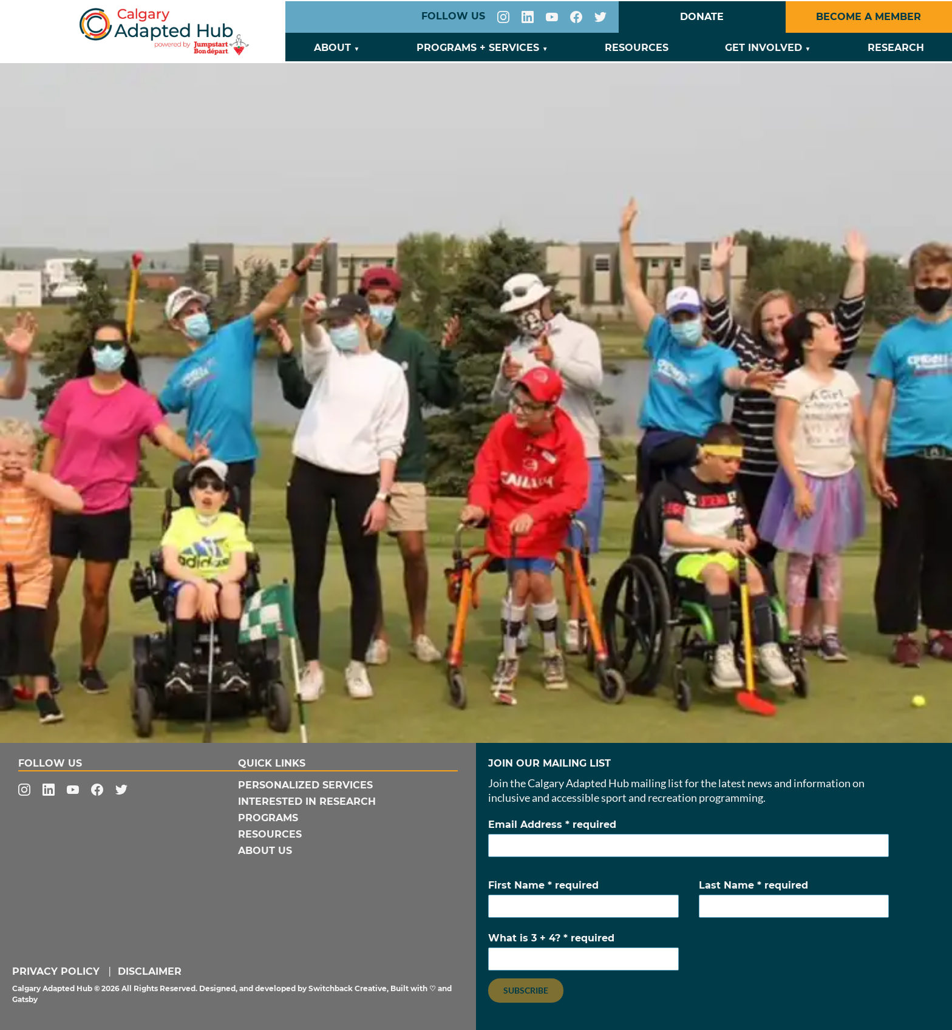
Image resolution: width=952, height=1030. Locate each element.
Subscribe (525, 990)
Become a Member (868, 16)
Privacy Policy (56, 971)
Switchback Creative (347, 988)
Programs (268, 818)
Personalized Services (305, 785)
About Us (265, 850)
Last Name (794, 898)
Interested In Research (307, 801)
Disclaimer (150, 971)
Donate (702, 16)
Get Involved (763, 47)
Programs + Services (477, 47)
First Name (583, 898)
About (332, 47)
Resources (636, 47)
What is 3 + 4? (583, 951)
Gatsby (25, 999)
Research (896, 47)
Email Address (688, 838)
